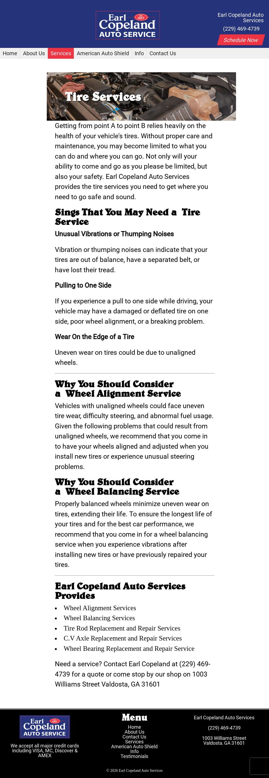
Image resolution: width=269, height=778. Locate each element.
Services (61, 53)
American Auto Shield (103, 53)
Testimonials (134, 756)
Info (139, 53)
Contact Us (163, 53)
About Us (34, 53)
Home (10, 53)
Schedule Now (241, 40)
